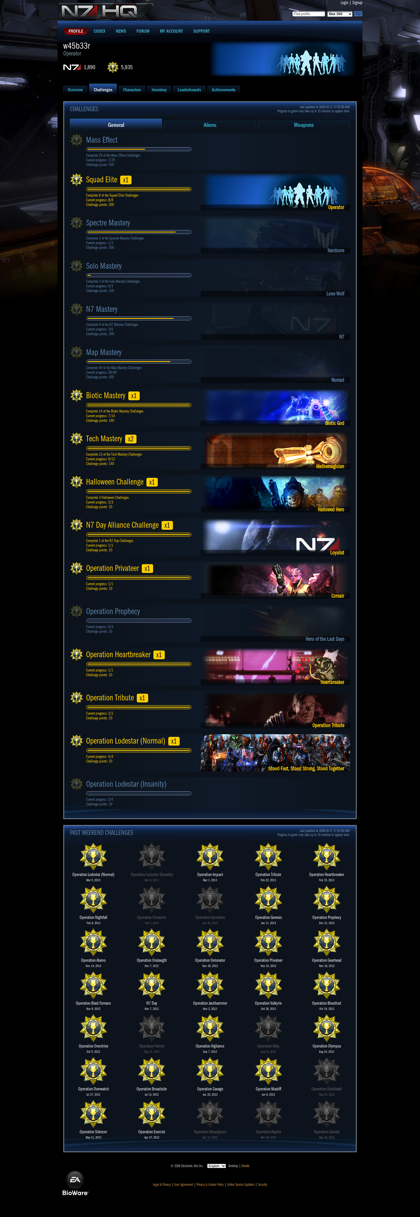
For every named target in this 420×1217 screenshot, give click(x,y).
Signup (357, 2)
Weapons (304, 125)
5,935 (127, 67)
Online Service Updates (240, 1185)
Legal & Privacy (162, 1185)
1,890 (89, 67)
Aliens (210, 125)
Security (262, 1185)
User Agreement (183, 1185)
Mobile (245, 1166)
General (116, 125)
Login (344, 2)
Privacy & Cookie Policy (210, 1185)
